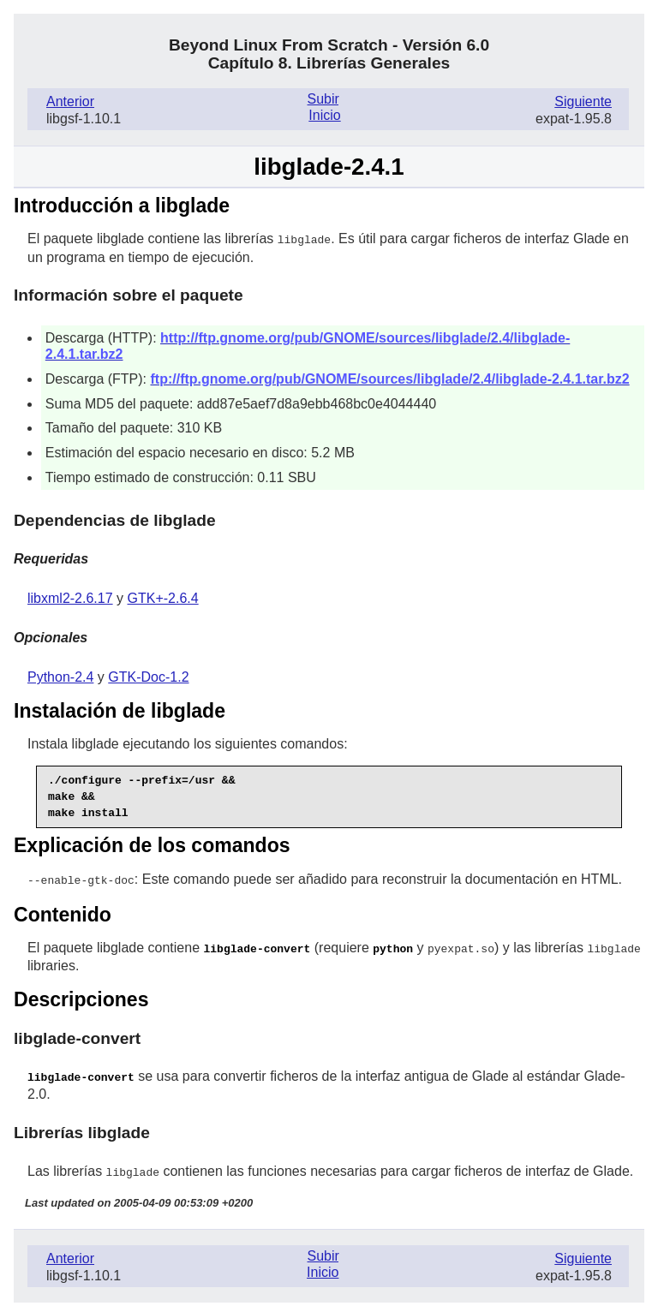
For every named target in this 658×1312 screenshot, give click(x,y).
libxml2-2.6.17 (70, 597)
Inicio (324, 115)
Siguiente (583, 101)
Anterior (70, 101)
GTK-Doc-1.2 (148, 676)
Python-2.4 (60, 676)
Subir (323, 99)
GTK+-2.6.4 (163, 597)
